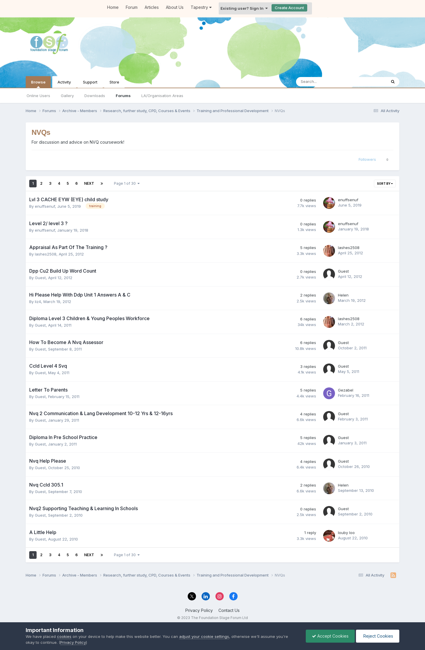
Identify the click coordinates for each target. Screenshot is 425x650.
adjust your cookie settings (204, 636)
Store (114, 82)
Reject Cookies (377, 635)
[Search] (325, 81)
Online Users (38, 95)
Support (90, 82)
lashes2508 (45, 254)
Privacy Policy (199, 610)
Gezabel (345, 390)
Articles (152, 7)
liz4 (38, 301)
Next (89, 183)
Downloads (94, 95)
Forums (123, 95)
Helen (343, 295)
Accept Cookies (330, 635)
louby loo (346, 532)
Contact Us (229, 610)
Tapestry (201, 7)
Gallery (67, 95)
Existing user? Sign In (244, 8)
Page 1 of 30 (127, 183)
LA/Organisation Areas (162, 95)
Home (113, 7)
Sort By (385, 183)
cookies (64, 636)
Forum (132, 7)
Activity (64, 82)
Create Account (289, 7)
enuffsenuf (45, 206)
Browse (38, 84)
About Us (175, 7)
